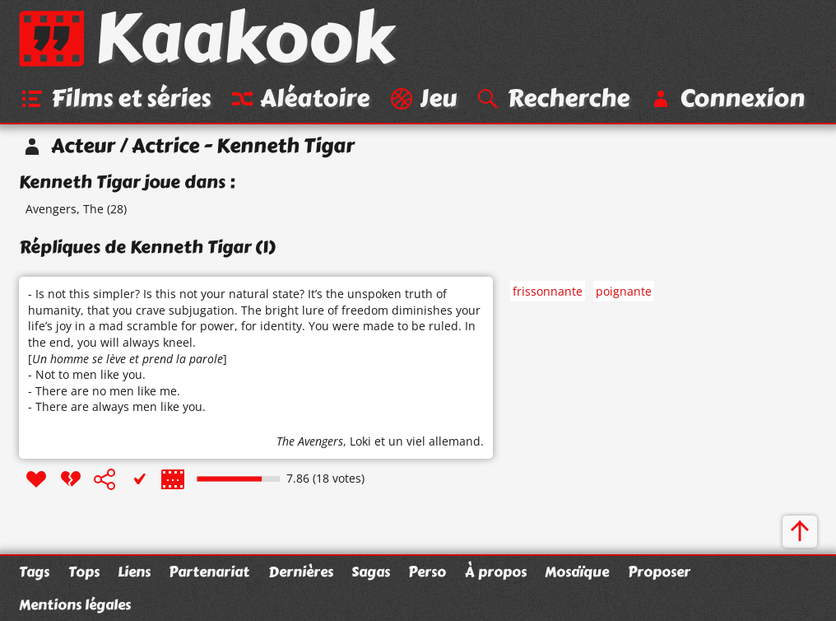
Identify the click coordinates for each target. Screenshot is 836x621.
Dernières (300, 571)
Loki (360, 441)
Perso (427, 571)
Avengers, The (65, 209)
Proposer (659, 571)
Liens (134, 571)
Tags (34, 571)
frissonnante (548, 291)
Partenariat (209, 571)
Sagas (370, 571)
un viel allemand (434, 441)
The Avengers (309, 441)
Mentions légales (75, 604)
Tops (84, 571)
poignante (624, 291)
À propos (496, 571)
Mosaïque (577, 571)
